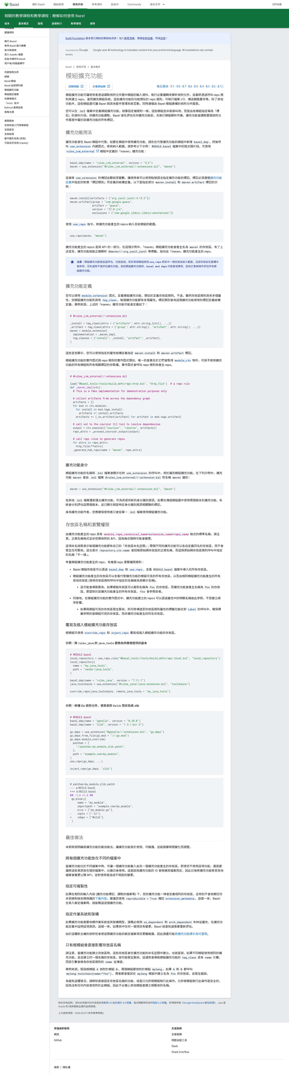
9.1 (172, 86)
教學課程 (76, 23)
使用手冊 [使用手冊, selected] (78, 4)
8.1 (220, 86)
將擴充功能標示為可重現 (191, 934)
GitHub (277, 4)
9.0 (178, 86)
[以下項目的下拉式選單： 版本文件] (165, 4)
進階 (40, 23)
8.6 (190, 86)
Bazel (69, 67)
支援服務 (177, 1034)
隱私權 (66, 1067)
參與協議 (147, 38)
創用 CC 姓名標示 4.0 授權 (117, 1002)
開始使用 (58, 4)
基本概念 (95, 67)
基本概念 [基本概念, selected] (23, 23)
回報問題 (76, 86)
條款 (56, 1067)
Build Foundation (75, 38)
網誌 (56, 1034)
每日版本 (162, 86)
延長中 (115, 4)
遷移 (92, 23)
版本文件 (155, 4)
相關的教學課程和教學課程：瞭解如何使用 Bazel (44, 16)
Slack (175, 1046)
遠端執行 (57, 23)
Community (134, 4)
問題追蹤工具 (179, 1040)
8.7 (184, 86)
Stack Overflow (180, 1052)
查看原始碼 (101, 86)
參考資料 (97, 4)
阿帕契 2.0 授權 (158, 1002)
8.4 (202, 86)
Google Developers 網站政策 (198, 1002)
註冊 (163, 38)
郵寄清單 (129, 38)
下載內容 (101, 898)
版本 (7, 23)
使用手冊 (81, 67)
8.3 (208, 86)
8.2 (214, 86)
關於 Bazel (38, 4)
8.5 (196, 86)
